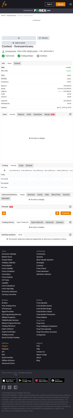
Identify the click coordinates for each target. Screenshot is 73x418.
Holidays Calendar (8, 263)
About (38, 358)
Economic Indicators (9, 292)
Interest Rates (7, 260)
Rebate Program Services (11, 323)
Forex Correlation (8, 271)
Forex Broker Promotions (45, 314)
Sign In (49, 4)
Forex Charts (41, 268)
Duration (66, 195)
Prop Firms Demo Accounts (46, 332)
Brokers (5, 303)
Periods (13, 165)
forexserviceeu (10, 51)
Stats (10, 63)
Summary (31, 195)
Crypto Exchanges (8, 332)
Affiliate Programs (8, 317)
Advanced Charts (8, 363)
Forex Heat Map (8, 289)
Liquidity (5, 283)
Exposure (59, 222)
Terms (4, 373)
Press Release (41, 317)
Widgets (5, 346)
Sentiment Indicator (43, 274)
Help (38, 349)
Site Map (15, 374)
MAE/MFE (5, 198)
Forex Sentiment (42, 271)
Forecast (65, 213)
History (50, 222)
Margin (50, 114)
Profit (29, 114)
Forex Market (7, 266)
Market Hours (7, 257)
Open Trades (22, 222)
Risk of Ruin (56, 195)
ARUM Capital (32, 51)
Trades (22, 195)
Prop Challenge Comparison (46, 326)
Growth (12, 114)
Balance (21, 114)
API (3, 352)
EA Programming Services (11, 314)
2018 (20, 235)
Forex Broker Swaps (43, 309)
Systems (39, 257)
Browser (29, 165)
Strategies (40, 263)
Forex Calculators (8, 286)
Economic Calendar (9, 254)
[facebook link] (3, 387)
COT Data (5, 280)
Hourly (39, 195)
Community (40, 254)
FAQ (38, 346)
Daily (47, 195)
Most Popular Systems (44, 260)
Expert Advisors (7, 329)
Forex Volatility (7, 268)
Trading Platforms (8, 326)
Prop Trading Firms (9, 306)
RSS (3, 355)
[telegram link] (15, 387)
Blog (38, 360)
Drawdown (38, 114)
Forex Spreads (41, 303)
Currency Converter (9, 294)
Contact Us (40, 352)
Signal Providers (8, 312)
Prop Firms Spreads (43, 329)
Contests (39, 266)
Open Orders (37, 222)
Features (5, 349)
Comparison (41, 335)
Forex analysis (7, 277)
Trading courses (8, 335)
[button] (43, 38)
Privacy (10, 373)
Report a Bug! (41, 355)
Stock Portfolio (7, 358)
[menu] (70, 4)
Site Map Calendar (25, 373)
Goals (21, 165)
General (17, 63)
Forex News (6, 274)
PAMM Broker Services (10, 320)
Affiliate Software (8, 360)
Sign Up (60, 4)
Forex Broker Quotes (44, 306)
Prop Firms (40, 323)
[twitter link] (9, 387)
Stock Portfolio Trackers (11, 338)
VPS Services (6, 309)
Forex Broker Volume (44, 312)
